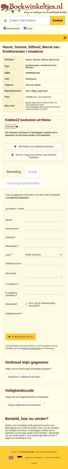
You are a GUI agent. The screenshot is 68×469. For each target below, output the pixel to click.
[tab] (13, 172)
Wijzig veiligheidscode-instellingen (24, 405)
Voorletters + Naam (14, 208)
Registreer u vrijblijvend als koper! (24, 377)
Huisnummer (11, 228)
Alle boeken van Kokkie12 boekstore (34, 146)
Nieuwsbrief (11, 304)
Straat (8, 220)
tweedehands (13, 28)
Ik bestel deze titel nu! (20, 337)
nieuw (29, 28)
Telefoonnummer (13, 263)
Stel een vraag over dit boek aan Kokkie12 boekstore (34, 156)
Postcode (10, 237)
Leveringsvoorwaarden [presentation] (23, 183)
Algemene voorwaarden (31, 348)
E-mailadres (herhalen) (11, 294)
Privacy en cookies (53, 457)
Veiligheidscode (12, 313)
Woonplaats (11, 246)
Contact (34, 463)
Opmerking (10, 273)
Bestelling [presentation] (14, 172)
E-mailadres (11, 284)
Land (7, 255)
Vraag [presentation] (32, 172)
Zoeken (58, 20)
